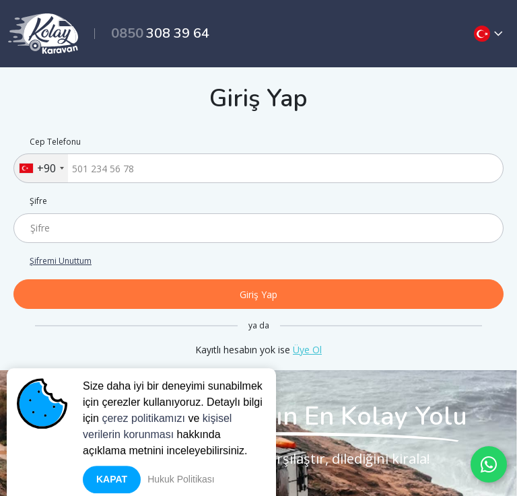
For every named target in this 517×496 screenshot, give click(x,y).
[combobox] (41, 168)
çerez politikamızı (143, 431)
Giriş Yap (258, 294)
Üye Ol (307, 349)
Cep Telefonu (55, 142)
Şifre (38, 201)
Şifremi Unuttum (61, 261)
